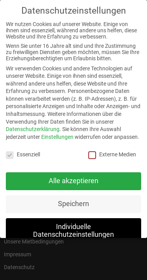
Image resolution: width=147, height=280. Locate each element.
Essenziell (23, 151)
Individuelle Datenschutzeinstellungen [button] (73, 227)
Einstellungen (57, 134)
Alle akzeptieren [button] (73, 178)
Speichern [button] (73, 201)
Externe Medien (112, 151)
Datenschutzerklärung (33, 126)
